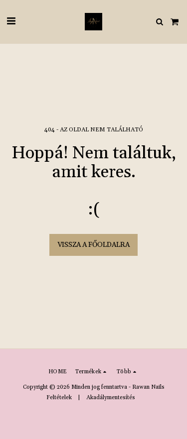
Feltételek (59, 397)
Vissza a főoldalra (93, 244)
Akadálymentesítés (110, 397)
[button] (10, 21)
